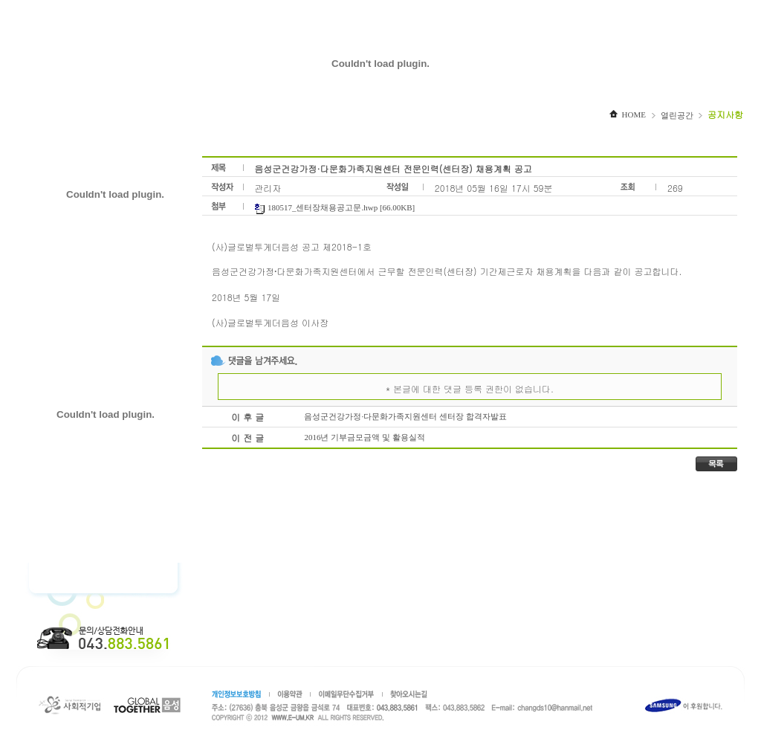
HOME (627, 114)
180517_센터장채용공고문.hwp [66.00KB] (334, 207)
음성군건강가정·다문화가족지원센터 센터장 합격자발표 (405, 416)
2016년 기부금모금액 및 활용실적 (364, 437)
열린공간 (677, 115)
